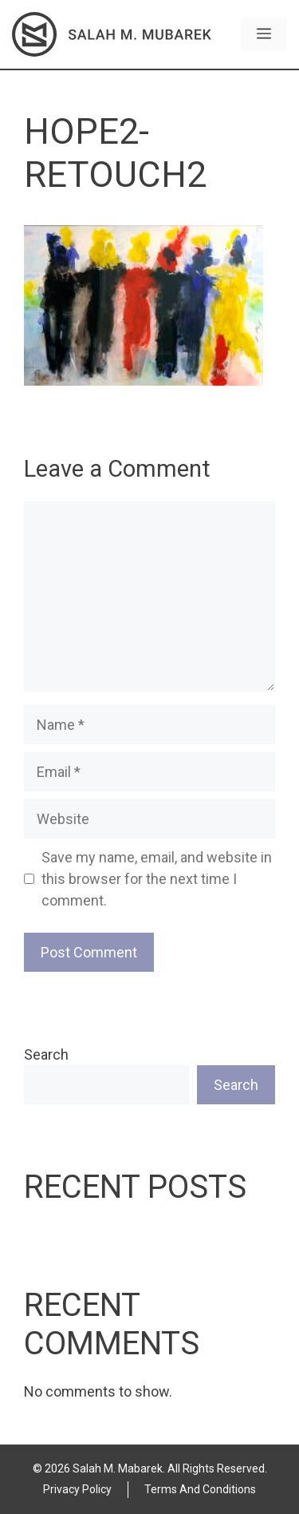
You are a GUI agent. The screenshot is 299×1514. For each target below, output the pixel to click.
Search (46, 1054)
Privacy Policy (77, 1489)
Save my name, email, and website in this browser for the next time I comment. (156, 879)
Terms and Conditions (200, 1489)
